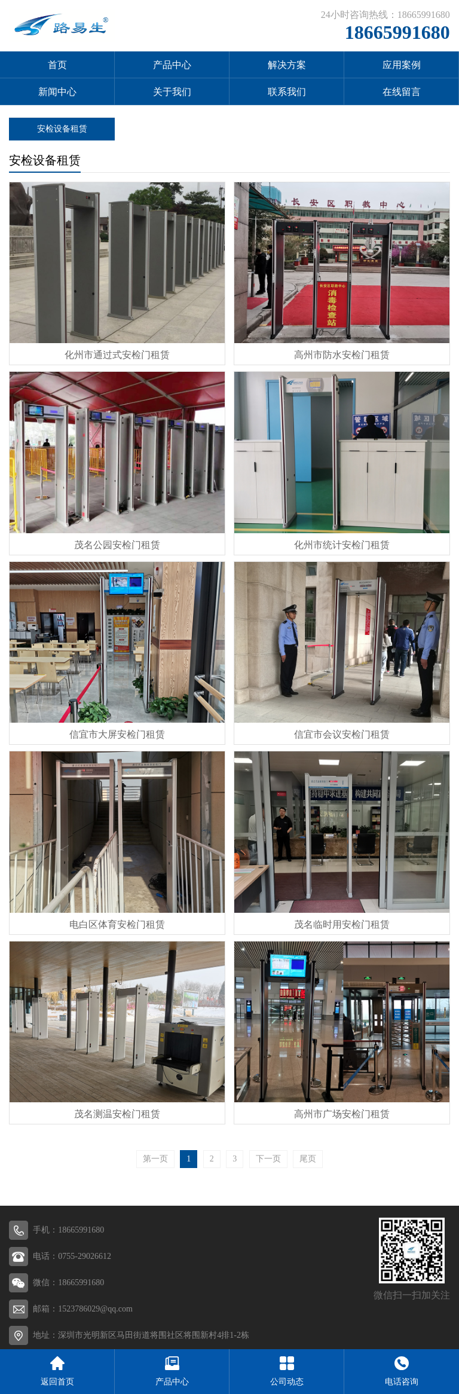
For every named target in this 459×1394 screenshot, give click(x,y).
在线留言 (401, 92)
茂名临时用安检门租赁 (342, 924)
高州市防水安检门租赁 (342, 355)
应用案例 (401, 65)
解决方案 (287, 65)
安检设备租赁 (62, 128)
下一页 (268, 1158)
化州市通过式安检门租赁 (117, 355)
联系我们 (287, 92)
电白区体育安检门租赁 (117, 924)
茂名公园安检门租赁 (117, 545)
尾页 (307, 1158)
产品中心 (172, 65)
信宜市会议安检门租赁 (342, 734)
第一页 (155, 1158)
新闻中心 (57, 92)
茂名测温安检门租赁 (117, 1114)
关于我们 (172, 92)
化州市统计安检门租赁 (342, 545)
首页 (57, 65)
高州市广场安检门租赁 (342, 1114)
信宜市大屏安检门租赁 (117, 734)
